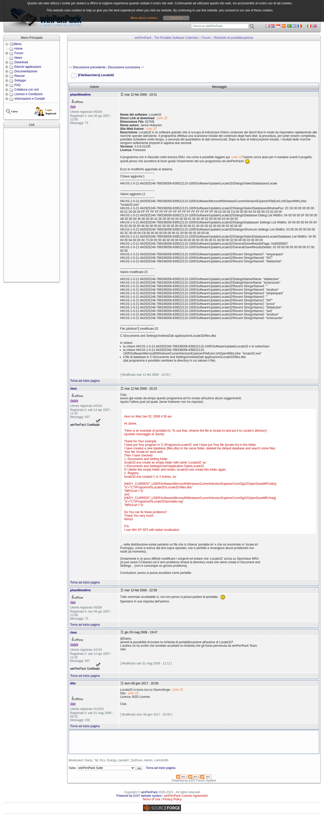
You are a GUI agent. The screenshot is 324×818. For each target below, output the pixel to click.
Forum (18, 53)
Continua (176, 18)
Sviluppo (20, 80)
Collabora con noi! (26, 89)
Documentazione (25, 71)
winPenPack (149, 792)
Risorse (19, 76)
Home (18, 48)
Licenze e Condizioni (28, 94)
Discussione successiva (124, 67)
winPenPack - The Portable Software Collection (166, 37)
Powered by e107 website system (139, 796)
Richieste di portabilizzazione (233, 37)
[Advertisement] (31, 205)
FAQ (17, 85)
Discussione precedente (89, 67)
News (18, 57)
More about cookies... (145, 18)
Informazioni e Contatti (29, 98)
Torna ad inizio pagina (85, 381)
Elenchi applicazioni (27, 67)
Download (21, 62)
